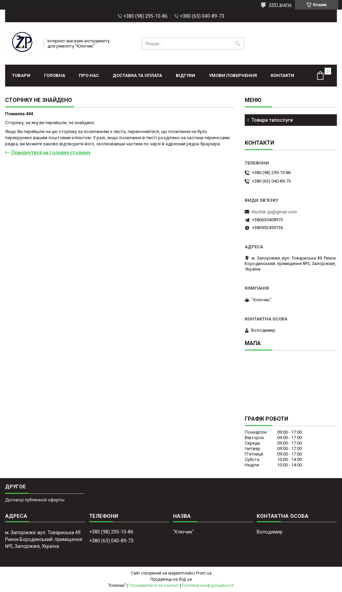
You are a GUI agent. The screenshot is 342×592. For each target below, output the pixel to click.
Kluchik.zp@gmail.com (274, 211)
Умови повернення (233, 75)
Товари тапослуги (272, 120)
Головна (54, 75)
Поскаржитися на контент (154, 585)
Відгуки (185, 75)
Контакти (282, 75)
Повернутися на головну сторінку (50, 152)
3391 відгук (280, 4)
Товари (21, 75)
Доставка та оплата (137, 75)
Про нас (89, 75)
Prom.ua (204, 573)
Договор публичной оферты (35, 499)
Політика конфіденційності (208, 585)
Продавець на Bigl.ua (171, 579)
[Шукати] (238, 44)
